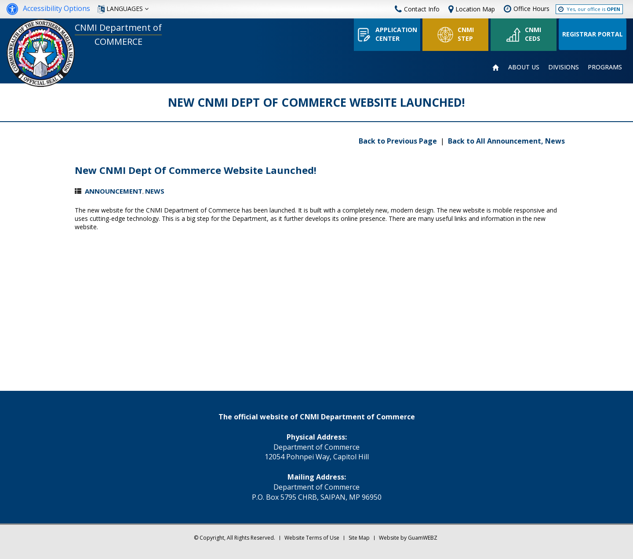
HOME (496, 67)
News (154, 191)
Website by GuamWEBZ (408, 537)
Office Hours (531, 8)
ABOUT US (523, 67)
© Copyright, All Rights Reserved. (234, 537)
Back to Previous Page (399, 141)
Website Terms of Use (311, 537)
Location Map (475, 9)
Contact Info (417, 9)
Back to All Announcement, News (506, 141)
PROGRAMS (605, 67)
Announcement (113, 191)
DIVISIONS (563, 67)
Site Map (359, 537)
